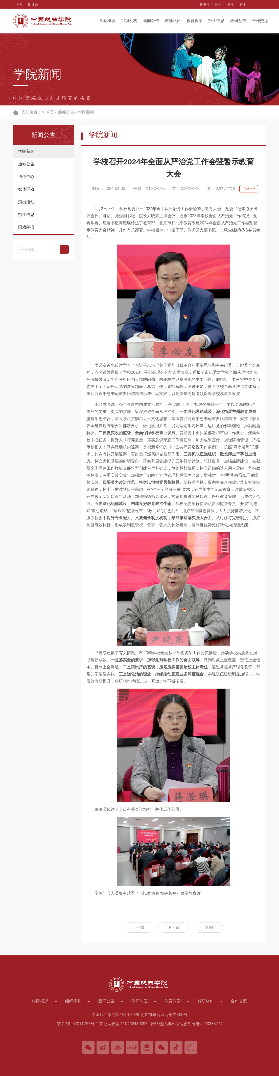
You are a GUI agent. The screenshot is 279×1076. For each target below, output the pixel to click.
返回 (209, 927)
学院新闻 (86, 112)
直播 (243, 4)
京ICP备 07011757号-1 (77, 1024)
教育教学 (195, 20)
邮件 (230, 4)
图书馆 (204, 4)
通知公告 (26, 164)
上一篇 (138, 927)
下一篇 (174, 927)
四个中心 (26, 176)
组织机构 (129, 20)
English (33, 4)
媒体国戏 (26, 189)
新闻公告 (151, 20)
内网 (19, 4)
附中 (218, 4)
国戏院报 (26, 227)
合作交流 (260, 20)
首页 (50, 112)
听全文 (248, 189)
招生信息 (216, 20)
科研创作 (238, 20)
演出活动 (26, 202)
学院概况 (107, 20)
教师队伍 (173, 20)
